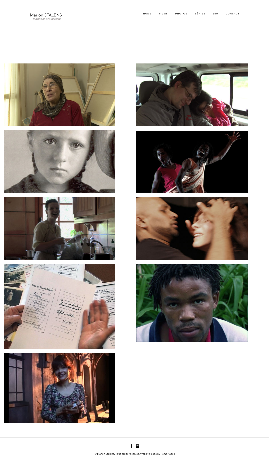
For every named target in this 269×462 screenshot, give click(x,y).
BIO (215, 13)
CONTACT (233, 13)
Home (147, 13)
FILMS (163, 13)
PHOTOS (181, 13)
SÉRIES (200, 13)
